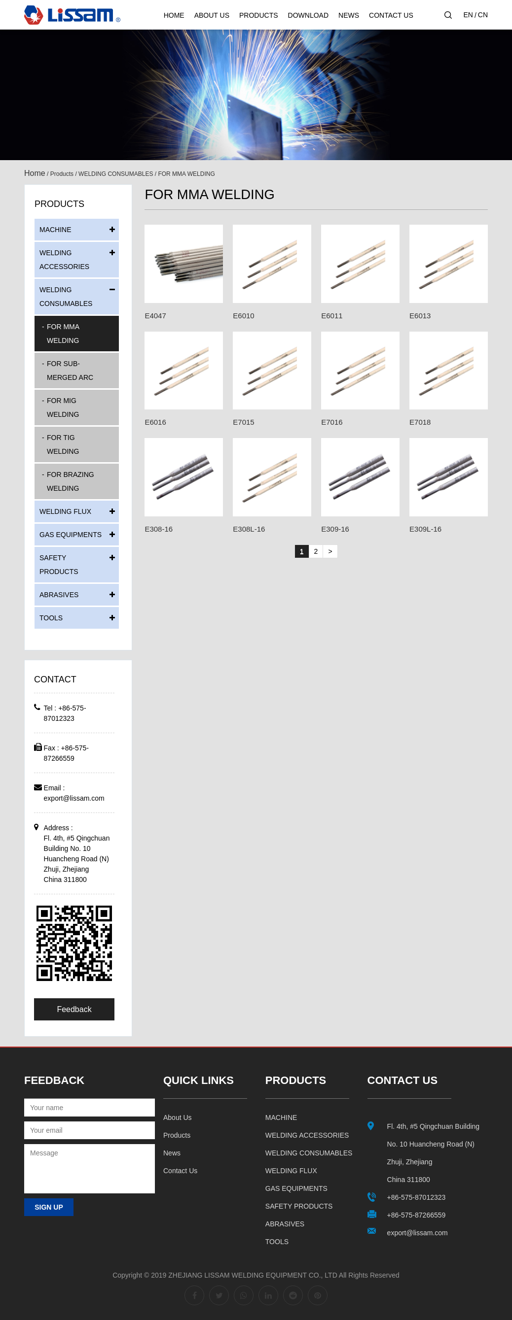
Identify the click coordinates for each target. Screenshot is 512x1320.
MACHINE (55, 230)
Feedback (74, 1009)
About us (177, 1117)
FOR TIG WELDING (63, 444)
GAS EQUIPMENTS (70, 535)
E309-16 (335, 529)
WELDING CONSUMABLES (115, 173)
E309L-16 (425, 529)
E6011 (331, 315)
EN (468, 15)
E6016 (155, 422)
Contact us (180, 1171)
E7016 (331, 422)
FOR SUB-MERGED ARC (70, 370)
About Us (211, 15)
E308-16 (159, 529)
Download (308, 15)
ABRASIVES (58, 595)
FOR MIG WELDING (63, 407)
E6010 (243, 315)
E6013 (420, 315)
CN (483, 15)
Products (258, 15)
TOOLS (51, 618)
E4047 (155, 315)
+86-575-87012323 (416, 1197)
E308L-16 (249, 529)
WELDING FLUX (65, 511)
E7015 (243, 422)
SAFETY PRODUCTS (58, 564)
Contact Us (391, 15)
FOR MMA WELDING (63, 333)
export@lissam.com (74, 798)
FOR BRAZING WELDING (70, 481)
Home (174, 15)
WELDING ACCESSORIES (64, 260)
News (348, 15)
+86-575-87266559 (416, 1215)
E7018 (420, 422)
